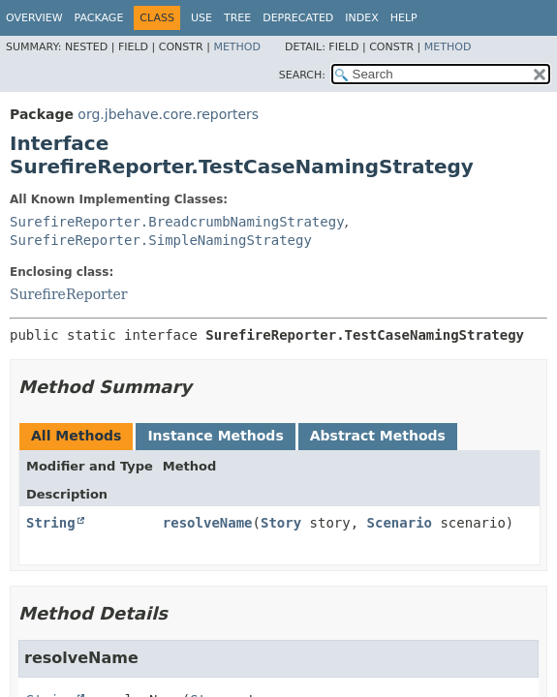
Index (361, 18)
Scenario (399, 522)
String (51, 522)
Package (99, 18)
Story (281, 522)
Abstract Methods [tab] (378, 435)
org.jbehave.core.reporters (168, 114)
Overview (34, 18)
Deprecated (298, 18)
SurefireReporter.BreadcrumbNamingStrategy (177, 221)
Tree (237, 18)
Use (201, 18)
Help (404, 18)
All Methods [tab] (76, 435)
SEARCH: (302, 75)
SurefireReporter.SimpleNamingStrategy (161, 240)
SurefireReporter (68, 294)
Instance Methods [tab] (215, 435)
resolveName (208, 522)
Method (237, 47)
